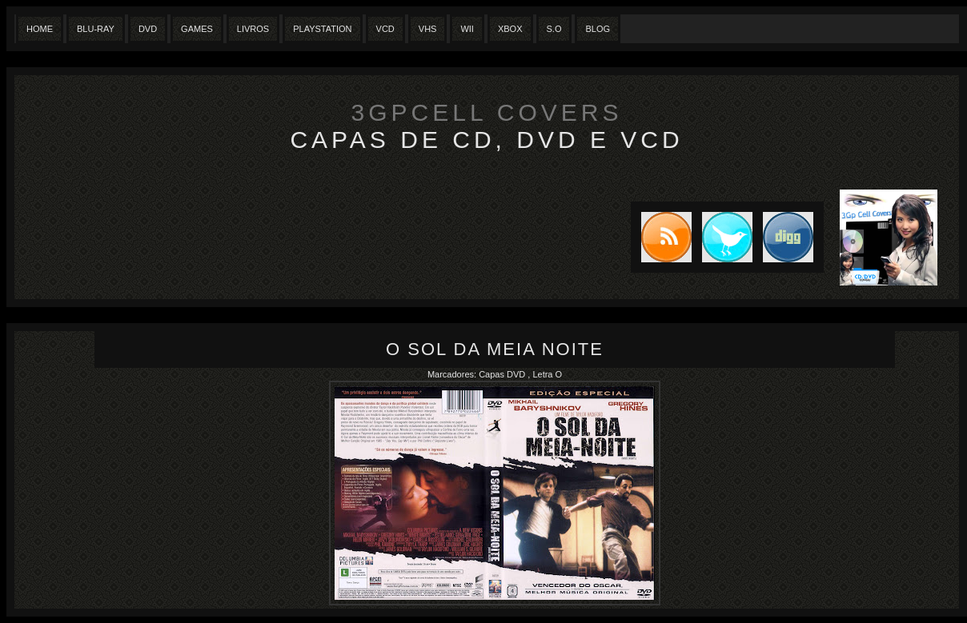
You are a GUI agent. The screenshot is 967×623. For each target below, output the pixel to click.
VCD (385, 29)
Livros (253, 29)
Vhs (428, 29)
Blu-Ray (95, 29)
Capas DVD (503, 374)
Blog (597, 29)
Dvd (147, 29)
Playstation (322, 29)
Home (39, 29)
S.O (554, 29)
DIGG (788, 237)
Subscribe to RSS (661, 237)
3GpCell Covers (487, 112)
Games (197, 29)
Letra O (547, 374)
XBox (510, 29)
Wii (467, 29)
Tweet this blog (722, 237)
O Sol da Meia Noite (495, 349)
